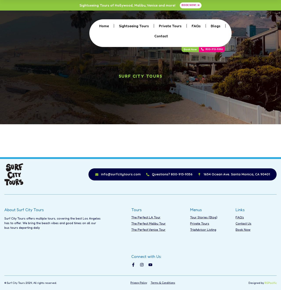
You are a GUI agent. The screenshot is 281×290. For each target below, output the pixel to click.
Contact (161, 36)
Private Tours (170, 26)
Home (104, 26)
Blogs (215, 26)
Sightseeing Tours (134, 26)
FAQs (196, 26)
